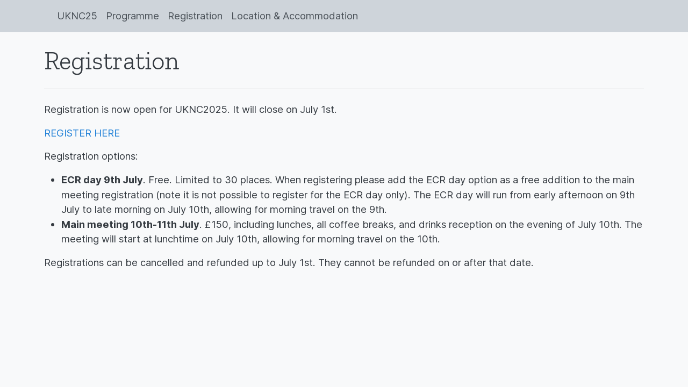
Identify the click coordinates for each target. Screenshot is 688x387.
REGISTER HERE (82, 133)
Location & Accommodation (294, 16)
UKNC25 (77, 16)
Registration (195, 16)
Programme (132, 16)
